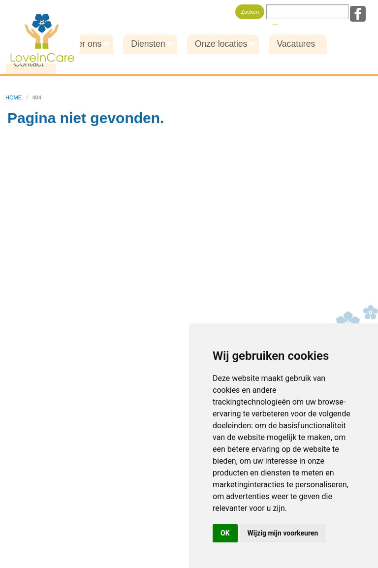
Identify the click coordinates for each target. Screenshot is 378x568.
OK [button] (225, 533)
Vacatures (296, 44)
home (14, 97)
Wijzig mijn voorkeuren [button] (283, 533)
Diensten (148, 44)
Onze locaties (221, 44)
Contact (29, 63)
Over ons (83, 44)
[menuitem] (86, 44)
